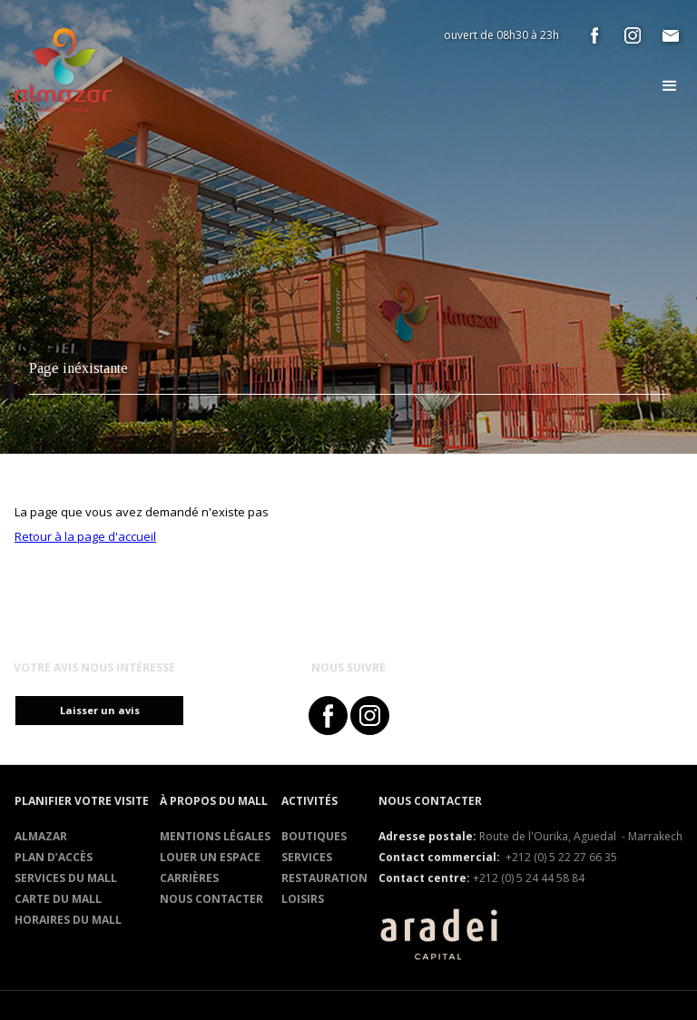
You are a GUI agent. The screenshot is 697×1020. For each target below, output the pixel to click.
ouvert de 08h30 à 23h (501, 35)
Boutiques (314, 836)
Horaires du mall (68, 920)
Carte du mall (58, 899)
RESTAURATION (324, 878)
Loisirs (302, 899)
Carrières (189, 878)
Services (306, 857)
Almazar (41, 836)
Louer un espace (210, 857)
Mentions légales (215, 836)
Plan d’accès (54, 857)
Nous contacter (211, 899)
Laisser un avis (107, 710)
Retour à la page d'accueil (85, 536)
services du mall (66, 878)
